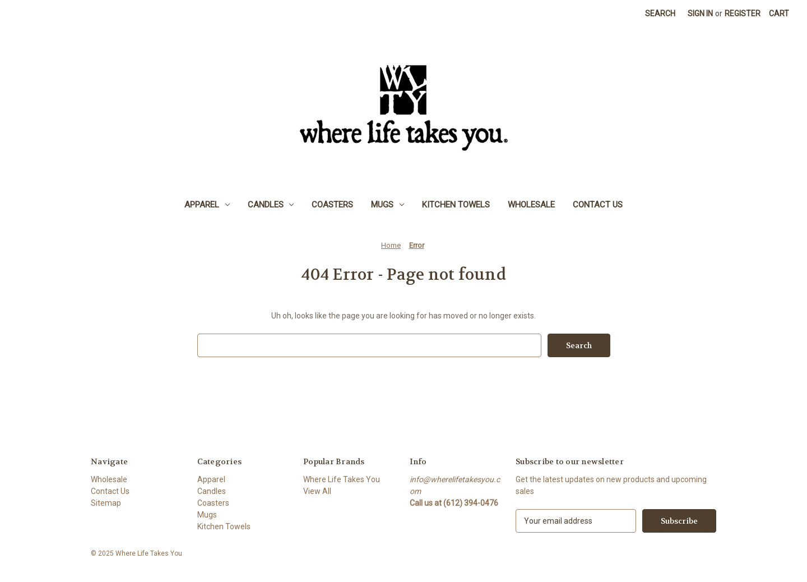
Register (742, 13)
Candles (271, 205)
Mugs (387, 205)
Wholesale (531, 205)
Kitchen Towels (456, 205)
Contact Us (598, 205)
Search (660, 13)
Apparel (207, 205)
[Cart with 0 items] (779, 13)
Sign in (700, 13)
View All (317, 491)
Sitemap (106, 502)
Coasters (332, 205)
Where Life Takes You (341, 479)
